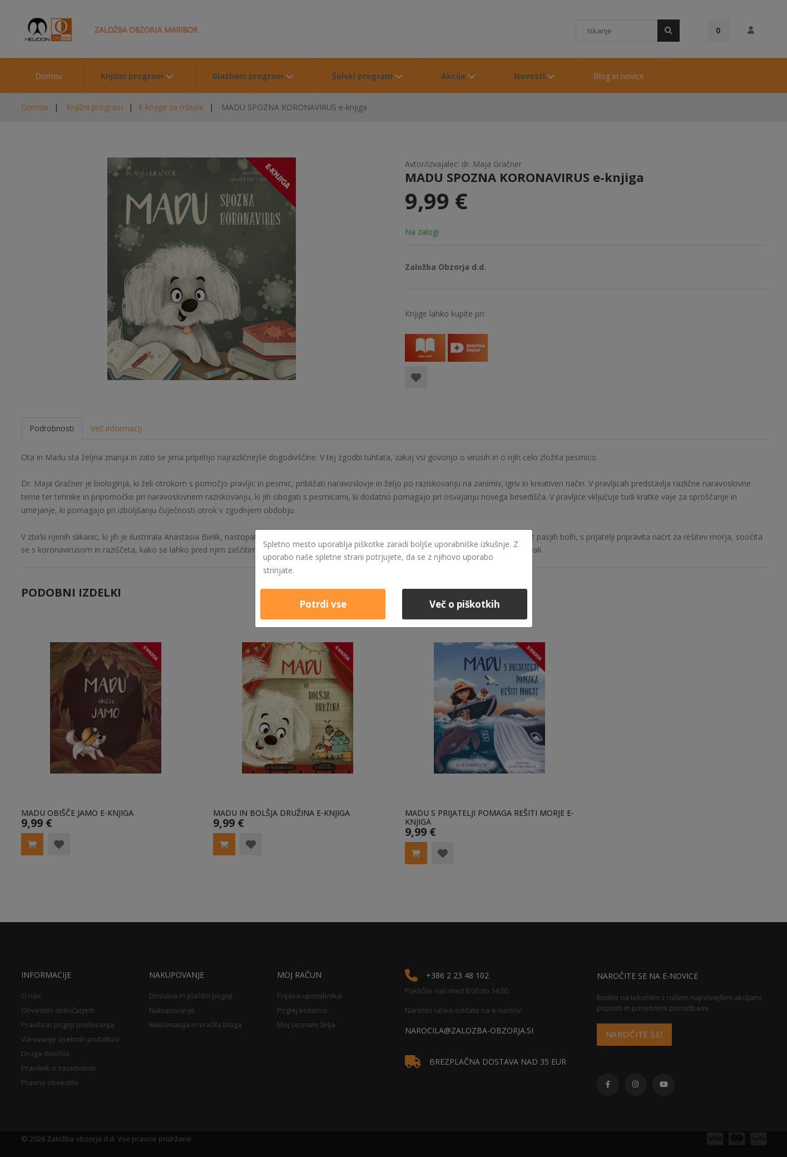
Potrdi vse (323, 604)
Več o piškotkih (464, 604)
